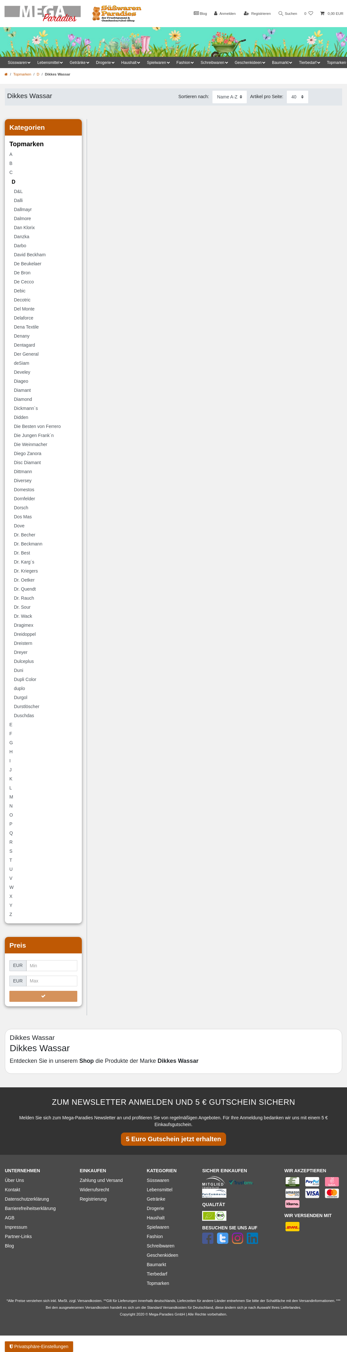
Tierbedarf (157, 1273)
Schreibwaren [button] (212, 62)
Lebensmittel (159, 1189)
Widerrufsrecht (94, 1189)
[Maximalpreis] (52, 981)
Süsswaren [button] (17, 62)
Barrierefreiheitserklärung (30, 1208)
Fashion (155, 1236)
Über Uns (14, 1180)
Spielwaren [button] (156, 62)
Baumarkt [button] (280, 62)
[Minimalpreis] (52, 965)
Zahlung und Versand (101, 1180)
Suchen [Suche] (288, 14)
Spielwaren (158, 1227)
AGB (10, 1217)
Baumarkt (156, 1264)
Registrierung (93, 1199)
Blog (200, 13)
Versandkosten (175, 1307)
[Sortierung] (229, 97)
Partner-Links (18, 1236)
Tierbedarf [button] (307, 62)
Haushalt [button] (128, 62)
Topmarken (22, 74)
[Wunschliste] (309, 14)
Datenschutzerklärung (27, 1199)
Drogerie (155, 1208)
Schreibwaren (161, 1245)
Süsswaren (158, 1180)
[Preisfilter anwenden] (43, 996)
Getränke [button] (77, 62)
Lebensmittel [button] (48, 62)
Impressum (16, 1227)
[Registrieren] (257, 14)
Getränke (156, 1199)
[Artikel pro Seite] (297, 97)
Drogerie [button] (103, 62)
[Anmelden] (225, 14)
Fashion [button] (183, 62)
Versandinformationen (316, 1301)
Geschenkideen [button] (248, 62)
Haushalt (156, 1217)
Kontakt (12, 1189)
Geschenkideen (162, 1255)
